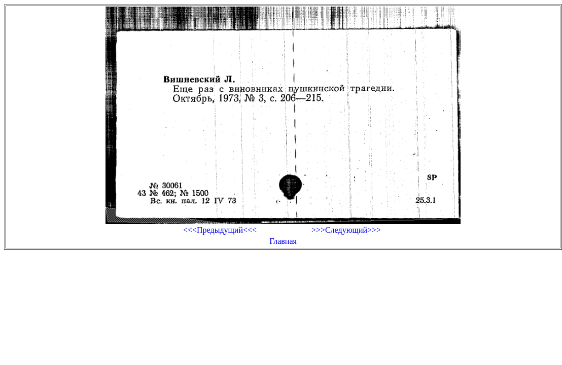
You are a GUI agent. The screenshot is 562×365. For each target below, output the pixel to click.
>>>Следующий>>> (346, 230)
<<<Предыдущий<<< (220, 230)
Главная (283, 241)
